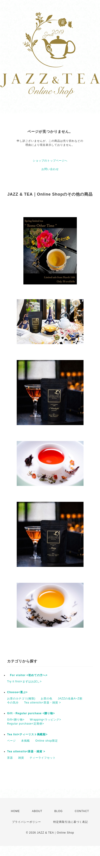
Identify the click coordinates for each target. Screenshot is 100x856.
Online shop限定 (46, 740)
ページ (11, 740)
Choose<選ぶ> (17, 692)
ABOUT (37, 811)
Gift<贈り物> (15, 719)
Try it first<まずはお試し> (24, 681)
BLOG (58, 811)
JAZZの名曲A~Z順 (70, 698)
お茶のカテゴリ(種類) (21, 698)
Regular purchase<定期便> (25, 723)
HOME (15, 811)
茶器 (10, 757)
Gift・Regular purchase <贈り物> (31, 713)
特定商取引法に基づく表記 (70, 821)
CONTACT (82, 811)
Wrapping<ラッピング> (45, 719)
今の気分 (13, 702)
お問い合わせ (50, 169)
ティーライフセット (43, 757)
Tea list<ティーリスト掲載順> (27, 734)
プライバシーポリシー (26, 821)
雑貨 (21, 757)
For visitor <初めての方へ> (27, 675)
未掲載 (25, 740)
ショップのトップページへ (50, 160)
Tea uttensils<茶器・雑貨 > (42, 702)
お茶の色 (46, 698)
